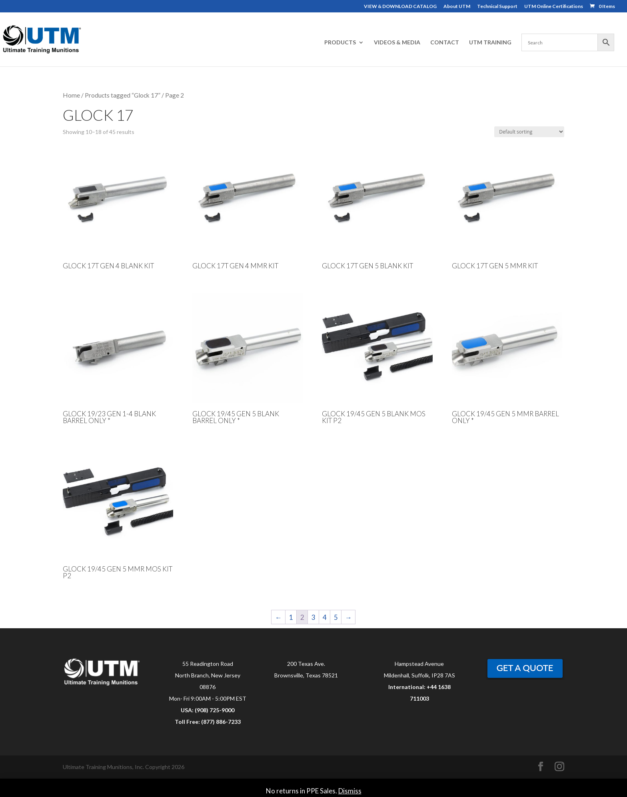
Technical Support (497, 6)
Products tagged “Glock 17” (122, 95)
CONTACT (444, 43)
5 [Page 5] (336, 617)
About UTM (456, 6)
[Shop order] (529, 131)
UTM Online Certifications (553, 6)
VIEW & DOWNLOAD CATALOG (400, 6)
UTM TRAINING (490, 43)
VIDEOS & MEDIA (397, 43)
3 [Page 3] (313, 617)
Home (71, 95)
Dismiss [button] (349, 791)
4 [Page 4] (325, 617)
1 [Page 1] (291, 617)
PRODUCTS (340, 43)
